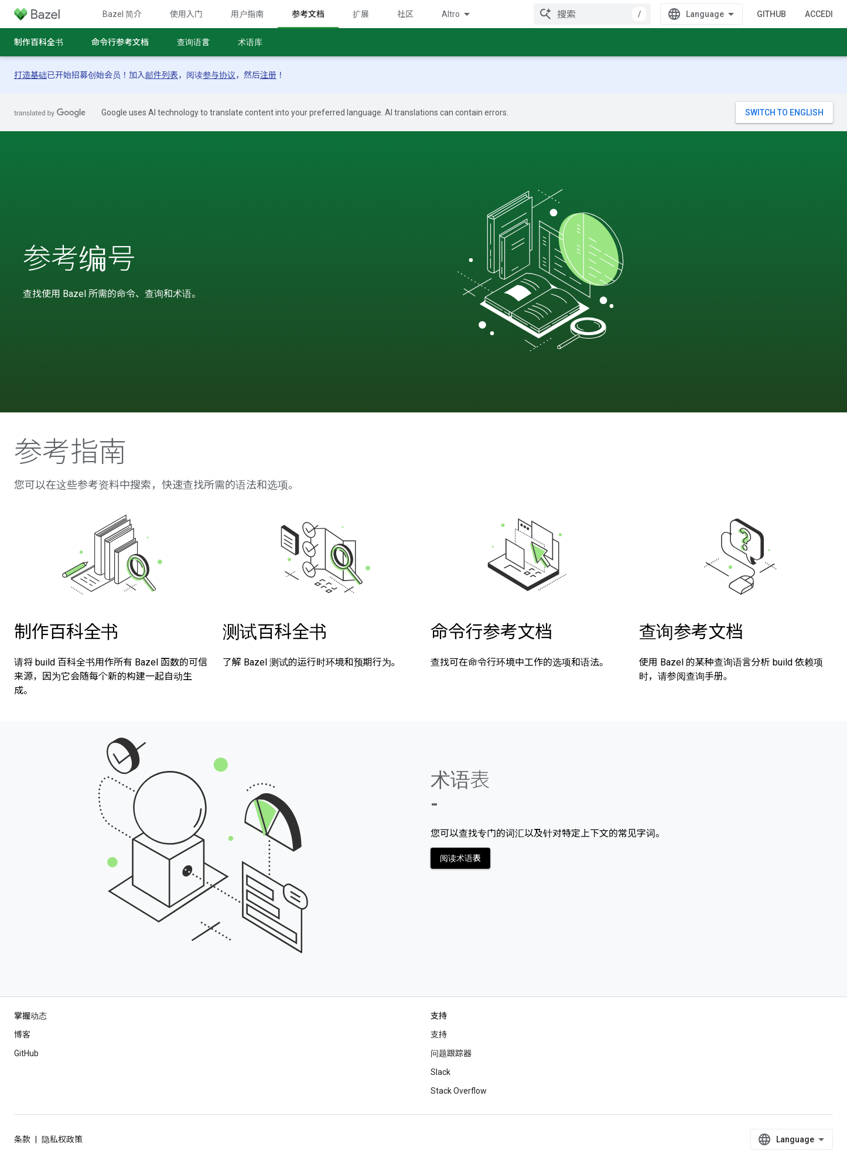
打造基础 (30, 75)
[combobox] (592, 14)
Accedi (819, 14)
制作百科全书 (38, 42)
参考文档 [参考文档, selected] (308, 14)
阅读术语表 (460, 858)
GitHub (771, 14)
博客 (22, 1034)
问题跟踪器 (451, 1053)
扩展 (361, 14)
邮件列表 (161, 75)
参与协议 (219, 75)
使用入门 (186, 14)
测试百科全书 (275, 632)
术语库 (250, 42)
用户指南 (247, 14)
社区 (405, 14)
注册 (268, 75)
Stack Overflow (459, 1090)
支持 (439, 1034)
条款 (22, 1139)
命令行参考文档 (120, 42)
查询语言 (193, 42)
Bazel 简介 (122, 14)
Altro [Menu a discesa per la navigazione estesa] (451, 14)
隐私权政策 (62, 1139)
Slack (440, 1072)
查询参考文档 (691, 632)
